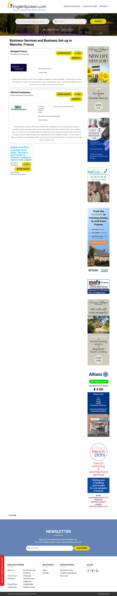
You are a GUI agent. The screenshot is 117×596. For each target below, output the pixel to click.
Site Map (46, 573)
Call (78, 53)
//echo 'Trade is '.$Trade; (32, 21)
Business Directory (72, 6)
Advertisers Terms (66, 570)
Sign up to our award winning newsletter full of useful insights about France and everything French (58, 540)
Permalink (12, 515)
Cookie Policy (12, 587)
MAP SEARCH (67, 30)
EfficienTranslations (20, 92)
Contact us (11, 578)
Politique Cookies (29, 587)
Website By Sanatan (103, 594)
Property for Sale (90, 6)
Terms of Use (12, 576)
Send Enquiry (64, 53)
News (44, 570)
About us (11, 570)
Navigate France (18, 51)
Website (76, 58)
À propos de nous (29, 570)
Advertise (103, 6)
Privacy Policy (12, 584)
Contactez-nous (28, 578)
